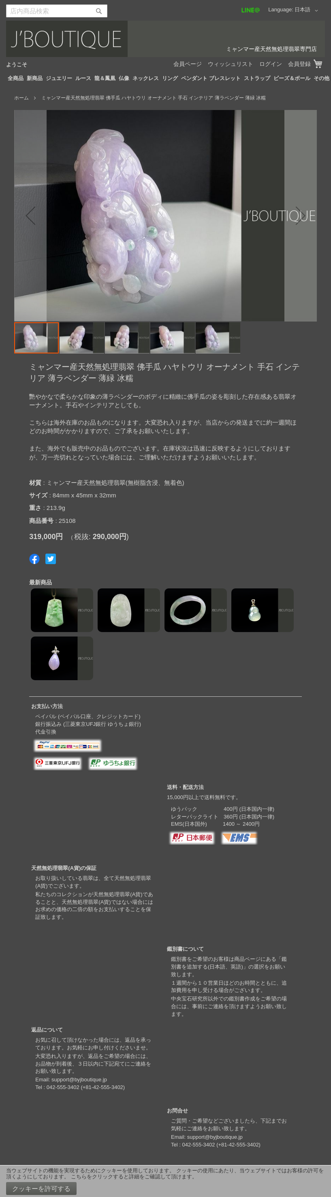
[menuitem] (15, 78)
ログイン (270, 64)
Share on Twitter (50, 559)
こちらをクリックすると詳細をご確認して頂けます (131, 1177)
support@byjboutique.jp (79, 1079)
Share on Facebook (34, 559)
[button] (308, 10)
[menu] (165, 78)
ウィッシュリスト (230, 64)
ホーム (21, 98)
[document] (165, 1181)
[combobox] (56, 10)
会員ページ (187, 64)
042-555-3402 (63, 1087)
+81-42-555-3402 (103, 1087)
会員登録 (299, 64)
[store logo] (165, 39)
